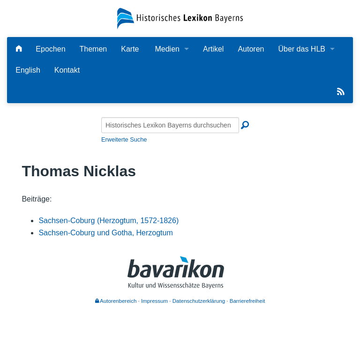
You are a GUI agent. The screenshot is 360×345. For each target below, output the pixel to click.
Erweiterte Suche (124, 139)
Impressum (154, 301)
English (27, 70)
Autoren (251, 49)
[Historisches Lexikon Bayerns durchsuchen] (170, 125)
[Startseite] (180, 18)
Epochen (50, 49)
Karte (130, 49)
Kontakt (67, 70)
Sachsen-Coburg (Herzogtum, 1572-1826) (108, 221)
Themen (93, 49)
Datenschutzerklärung (198, 301)
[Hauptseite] (19, 49)
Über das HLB (301, 49)
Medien (167, 49)
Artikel (213, 49)
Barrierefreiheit (247, 301)
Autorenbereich (116, 301)
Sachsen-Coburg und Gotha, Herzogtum (105, 233)
